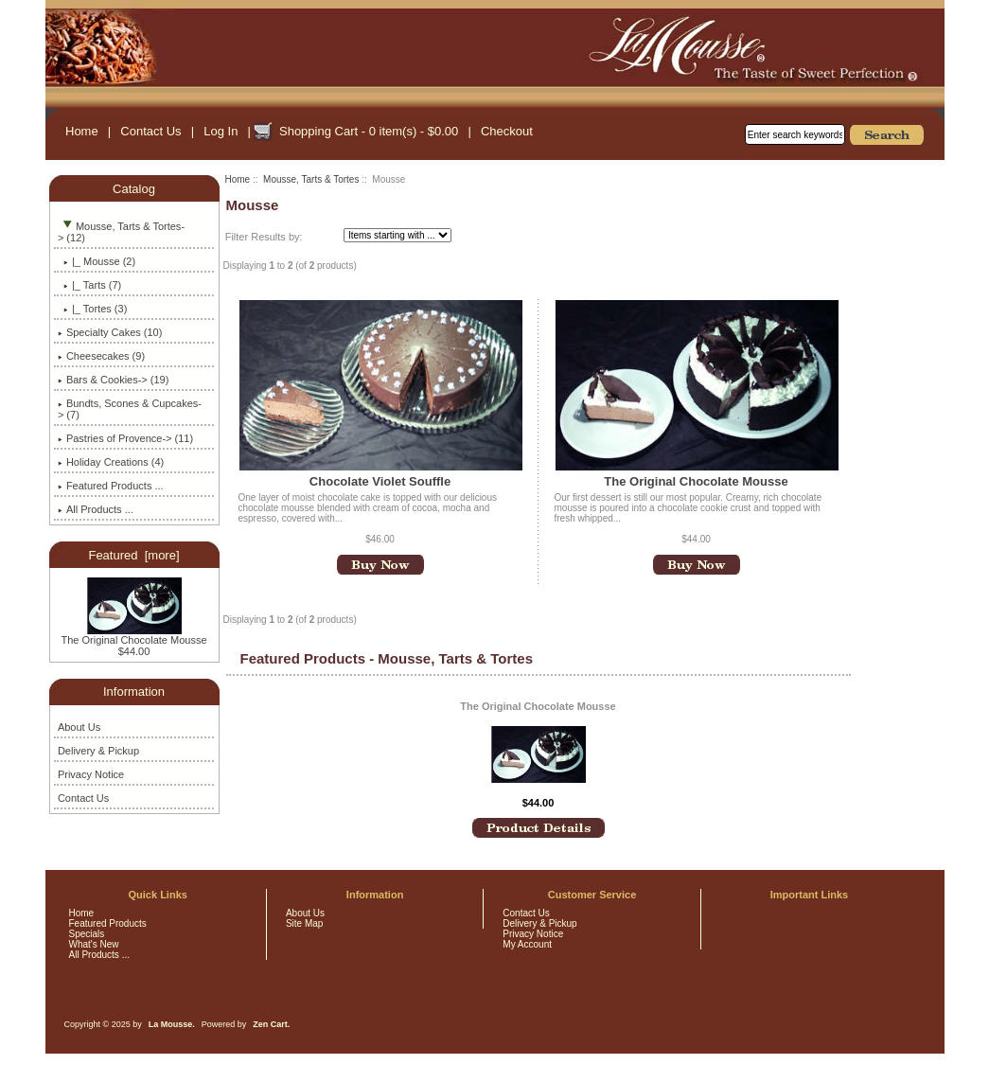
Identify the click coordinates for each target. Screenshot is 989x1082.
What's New (94, 944)
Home (81, 131)
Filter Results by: (264, 236)
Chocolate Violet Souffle (379, 481)
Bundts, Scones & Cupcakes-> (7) (130, 409)
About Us (79, 727)
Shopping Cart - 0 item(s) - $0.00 (368, 131)
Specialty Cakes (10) (110, 332)
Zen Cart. (271, 1024)
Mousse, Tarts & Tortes (311, 179)
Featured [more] (133, 555)
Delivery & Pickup (98, 750)
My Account (527, 944)
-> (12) (121, 232)
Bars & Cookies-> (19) (113, 379)
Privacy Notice (91, 774)
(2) (96, 261)
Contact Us (150, 131)
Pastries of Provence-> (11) (125, 438)
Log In (220, 131)
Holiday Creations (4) (111, 462)
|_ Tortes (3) (92, 308)
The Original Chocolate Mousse (133, 635)
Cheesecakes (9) (101, 356)
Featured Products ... (111, 485)
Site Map (304, 923)
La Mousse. (172, 1024)
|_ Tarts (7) (89, 285)
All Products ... (95, 509)
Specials (87, 934)
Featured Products (108, 923)
